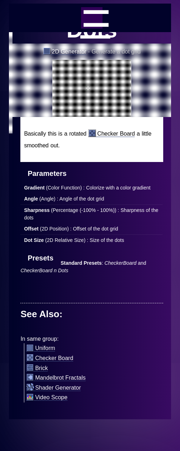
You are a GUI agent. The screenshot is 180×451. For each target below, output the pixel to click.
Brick (37, 368)
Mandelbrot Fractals (55, 378)
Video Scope (46, 397)
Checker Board (111, 134)
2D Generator (64, 52)
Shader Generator (53, 388)
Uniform (40, 348)
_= (91, 18)
